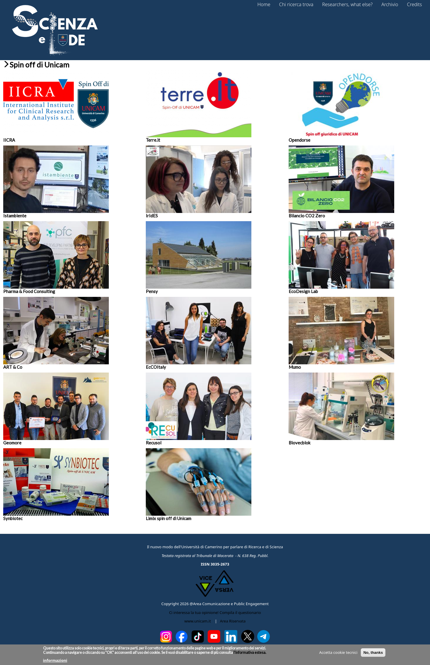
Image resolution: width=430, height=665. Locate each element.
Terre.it (153, 140)
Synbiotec (13, 518)
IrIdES (152, 215)
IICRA (9, 140)
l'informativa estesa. (249, 654)
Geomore (12, 442)
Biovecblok (299, 442)
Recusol (153, 442)
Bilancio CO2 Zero (307, 215)
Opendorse (299, 140)
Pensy (152, 291)
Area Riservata (233, 621)
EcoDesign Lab (303, 291)
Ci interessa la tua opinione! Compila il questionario (215, 612)
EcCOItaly (156, 367)
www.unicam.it (197, 621)
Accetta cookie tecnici (338, 654)
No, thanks (373, 654)
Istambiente (14, 215)
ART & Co (12, 367)
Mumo (295, 367)
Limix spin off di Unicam (168, 518)
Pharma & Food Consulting (29, 291)
